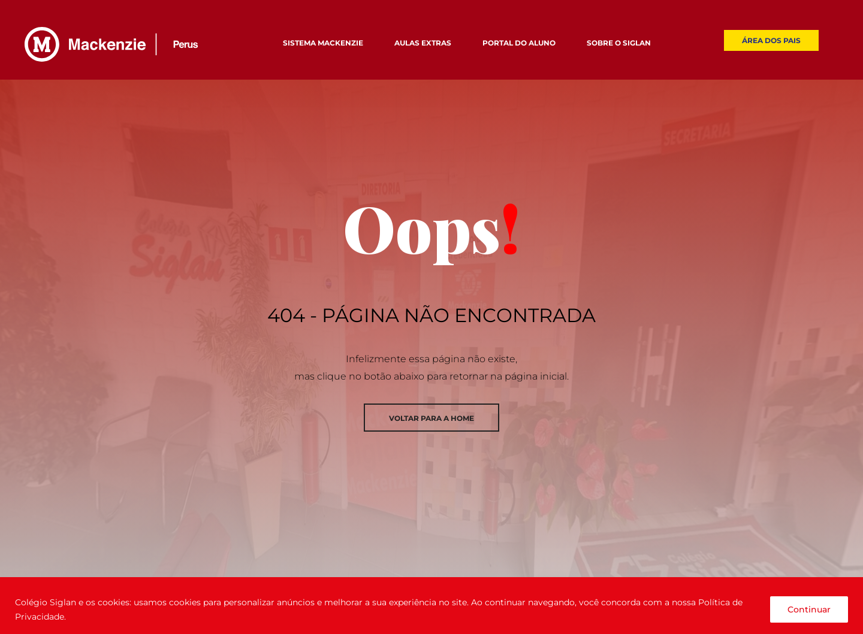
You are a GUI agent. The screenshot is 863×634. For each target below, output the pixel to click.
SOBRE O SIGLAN (619, 42)
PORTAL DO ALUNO (519, 42)
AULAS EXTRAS (422, 42)
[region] (431, 605)
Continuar (809, 609)
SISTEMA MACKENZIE (323, 42)
